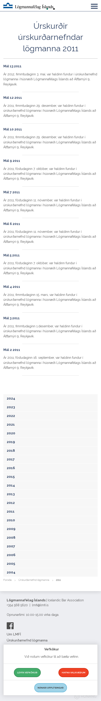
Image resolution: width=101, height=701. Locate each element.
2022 (11, 416)
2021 (11, 425)
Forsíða (7, 580)
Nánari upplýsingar (51, 688)
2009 (11, 529)
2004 (11, 572)
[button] (94, 5)
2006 (11, 555)
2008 (11, 538)
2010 (11, 520)
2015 (11, 477)
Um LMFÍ (14, 634)
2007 (11, 546)
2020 (11, 433)
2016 (11, 468)
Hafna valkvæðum (73, 672)
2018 (11, 451)
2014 (11, 485)
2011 (11, 511)
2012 (11, 503)
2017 (11, 459)
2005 (11, 564)
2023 (11, 407)
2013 (11, 494)
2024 (11, 398)
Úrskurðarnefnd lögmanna (33, 580)
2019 (11, 442)
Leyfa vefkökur (27, 672)
